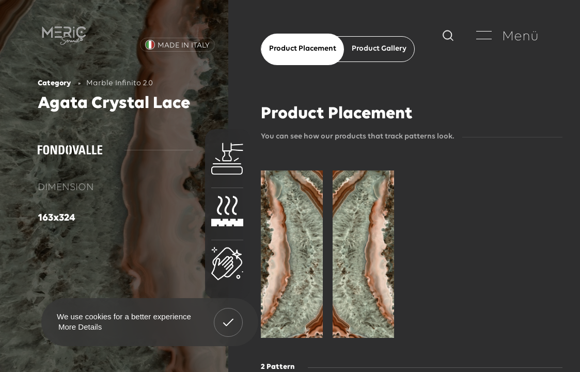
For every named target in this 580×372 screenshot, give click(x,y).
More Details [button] (80, 326)
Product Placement (302, 49)
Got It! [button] (228, 315)
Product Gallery (379, 49)
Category (54, 83)
